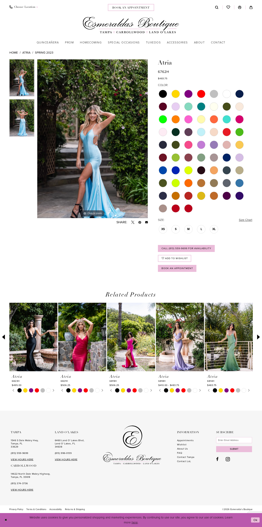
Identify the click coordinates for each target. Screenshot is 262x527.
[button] (239, 7)
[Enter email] (234, 440)
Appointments (185, 440)
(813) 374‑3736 (19, 483)
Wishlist (181, 444)
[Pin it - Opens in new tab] (139, 222)
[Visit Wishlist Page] (228, 7)
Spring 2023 (44, 52)
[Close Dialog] (5, 520)
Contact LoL (184, 461)
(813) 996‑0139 (63, 453)
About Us (182, 449)
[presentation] (33, 337)
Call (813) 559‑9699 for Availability (186, 248)
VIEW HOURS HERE (22, 459)
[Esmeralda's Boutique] (131, 25)
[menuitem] (23, 7)
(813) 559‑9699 (19, 453)
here (135, 522)
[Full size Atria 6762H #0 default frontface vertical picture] (92, 138)
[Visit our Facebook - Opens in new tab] (217, 459)
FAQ (179, 453)
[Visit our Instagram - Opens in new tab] (228, 459)
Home (13, 52)
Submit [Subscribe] (234, 449)
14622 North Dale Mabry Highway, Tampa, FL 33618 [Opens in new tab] (30, 475)
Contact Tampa (185, 457)
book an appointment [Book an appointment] (131, 7)
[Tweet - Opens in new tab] (132, 222)
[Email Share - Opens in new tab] (146, 222)
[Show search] (217, 7)
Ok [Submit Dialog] (255, 520)
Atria (26, 52)
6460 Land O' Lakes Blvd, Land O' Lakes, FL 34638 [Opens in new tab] (69, 444)
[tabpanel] (21, 79)
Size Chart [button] (245, 220)
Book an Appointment (177, 268)
